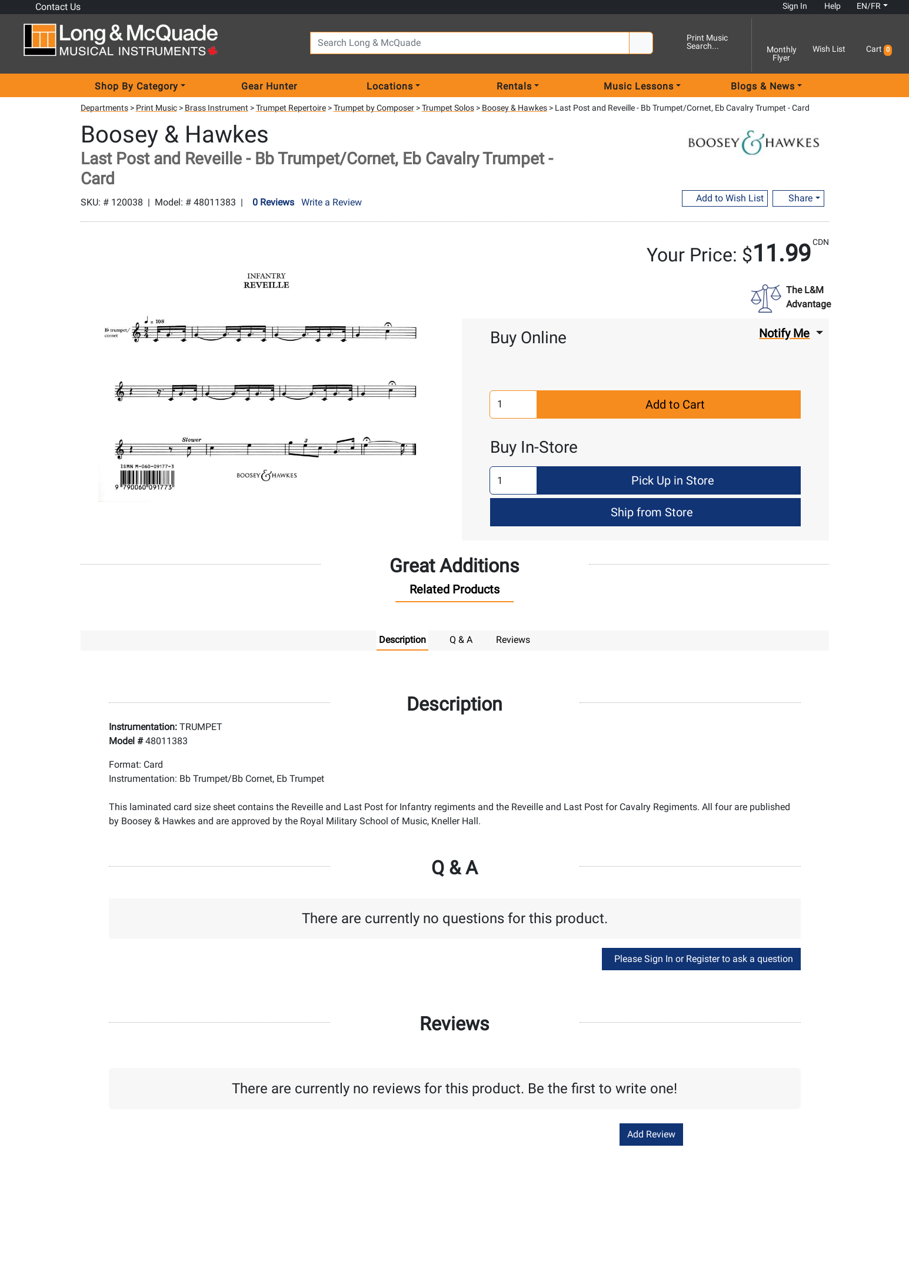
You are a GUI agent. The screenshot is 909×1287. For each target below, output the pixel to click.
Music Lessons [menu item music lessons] (639, 86)
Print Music (156, 107)
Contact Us (52, 6)
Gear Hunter (269, 86)
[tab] (454, 592)
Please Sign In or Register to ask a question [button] (701, 958)
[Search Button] (641, 43)
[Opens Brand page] (753, 140)
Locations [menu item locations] (390, 86)
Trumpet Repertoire (291, 107)
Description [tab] (402, 639)
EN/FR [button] (863, 6)
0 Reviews (273, 202)
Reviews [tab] (513, 639)
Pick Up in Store (671, 480)
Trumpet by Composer (374, 107)
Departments (104, 107)
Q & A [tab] (460, 639)
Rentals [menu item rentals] (514, 86)
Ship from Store (650, 512)
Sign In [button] (790, 6)
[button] (877, 44)
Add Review (651, 1134)
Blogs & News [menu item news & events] (763, 86)
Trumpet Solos (448, 107)
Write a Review (331, 202)
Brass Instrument (216, 107)
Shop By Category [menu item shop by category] (136, 86)
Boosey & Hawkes (514, 107)
